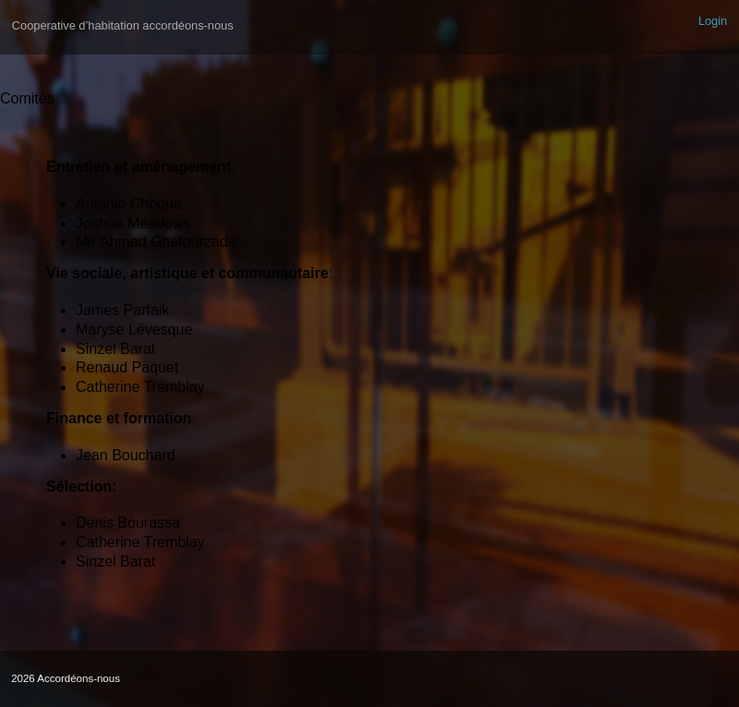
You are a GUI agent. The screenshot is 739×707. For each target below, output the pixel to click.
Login (712, 21)
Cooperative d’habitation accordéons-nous (123, 25)
